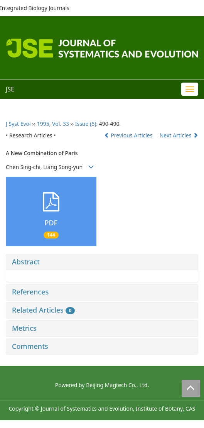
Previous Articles (129, 135)
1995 (43, 123)
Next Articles (179, 135)
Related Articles (43, 310)
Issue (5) (85, 123)
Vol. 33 (60, 123)
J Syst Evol (18, 123)
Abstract (26, 261)
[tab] (102, 262)
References (30, 291)
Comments (30, 346)
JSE (10, 89)
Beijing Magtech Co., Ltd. (117, 385)
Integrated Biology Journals (34, 8)
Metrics (24, 328)
